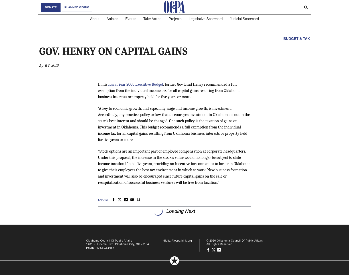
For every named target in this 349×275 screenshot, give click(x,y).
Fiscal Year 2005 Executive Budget (135, 84)
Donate (51, 7)
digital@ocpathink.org (177, 240)
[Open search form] (306, 7)
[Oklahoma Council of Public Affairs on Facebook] (208, 249)
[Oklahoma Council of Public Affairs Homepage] (174, 7)
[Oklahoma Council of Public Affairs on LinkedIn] (219, 249)
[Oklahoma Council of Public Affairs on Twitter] (213, 249)
